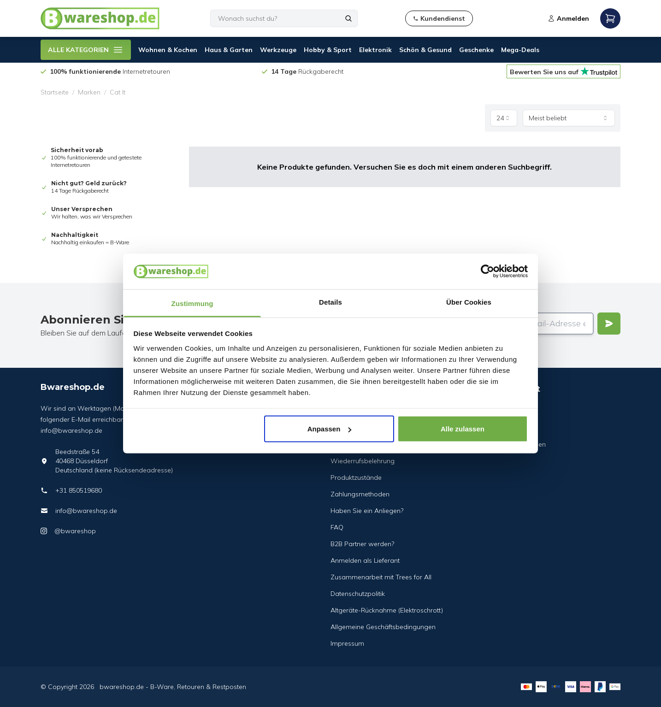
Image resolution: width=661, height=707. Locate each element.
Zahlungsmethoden (360, 494)
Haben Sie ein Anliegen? (366, 511)
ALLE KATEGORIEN (86, 49)
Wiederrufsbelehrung (362, 461)
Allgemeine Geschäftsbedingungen (383, 627)
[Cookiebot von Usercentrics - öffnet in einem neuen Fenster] (487, 271)
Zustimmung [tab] (192, 303)
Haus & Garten (229, 50)
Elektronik (375, 50)
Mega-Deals (520, 50)
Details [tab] (330, 302)
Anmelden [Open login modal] (568, 18)
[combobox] (503, 118)
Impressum (347, 643)
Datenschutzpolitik (357, 593)
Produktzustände (356, 477)
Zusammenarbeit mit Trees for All (380, 577)
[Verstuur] (608, 323)
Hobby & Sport (328, 50)
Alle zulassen (462, 429)
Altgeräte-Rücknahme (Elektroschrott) (386, 610)
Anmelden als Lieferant (365, 560)
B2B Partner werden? (362, 544)
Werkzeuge (278, 50)
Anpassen (329, 429)
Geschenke (476, 50)
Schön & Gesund (425, 50)
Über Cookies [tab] (468, 302)
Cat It (117, 92)
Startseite (55, 92)
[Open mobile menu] (610, 18)
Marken (89, 92)
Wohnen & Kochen (167, 50)
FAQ (336, 527)
